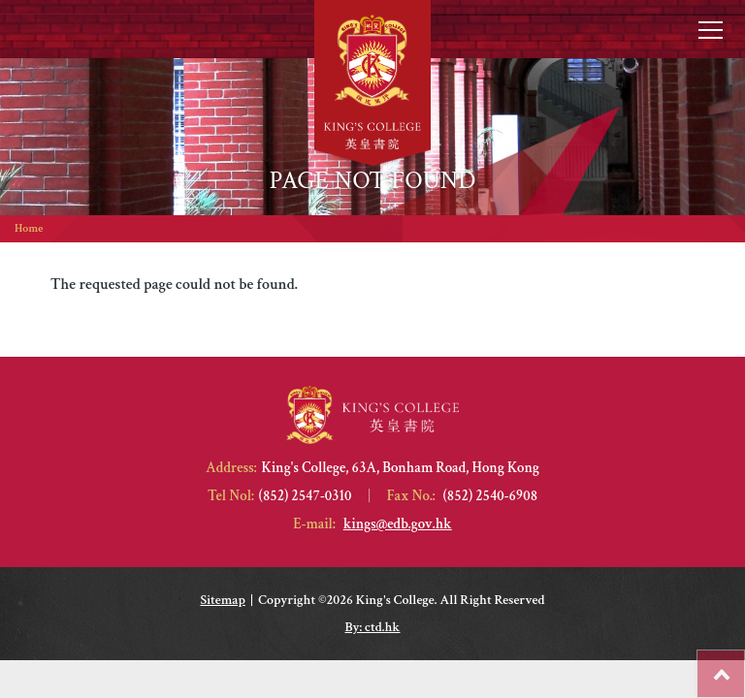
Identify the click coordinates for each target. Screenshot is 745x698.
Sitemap (222, 600)
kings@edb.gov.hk (397, 524)
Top (744, 664)
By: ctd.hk (373, 627)
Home (29, 228)
